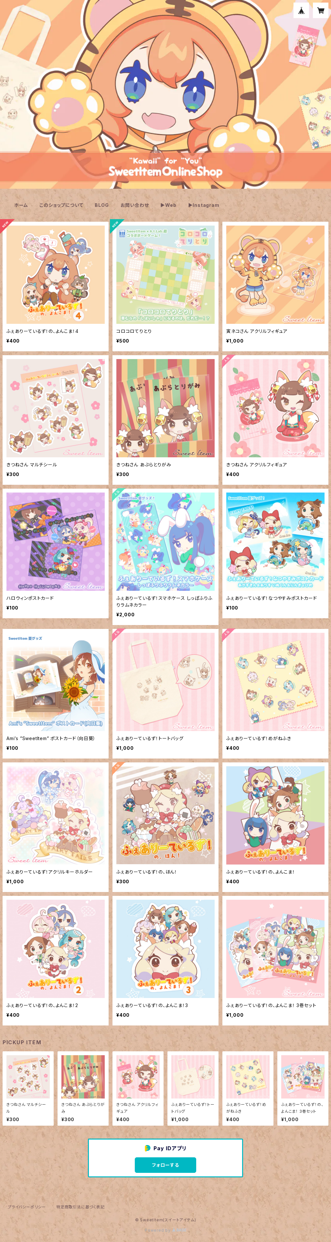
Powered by (165, 1230)
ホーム (21, 205)
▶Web (168, 205)
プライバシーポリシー (27, 1207)
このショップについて (61, 205)
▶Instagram (203, 205)
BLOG (102, 205)
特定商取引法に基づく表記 (80, 1207)
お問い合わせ (135, 205)
